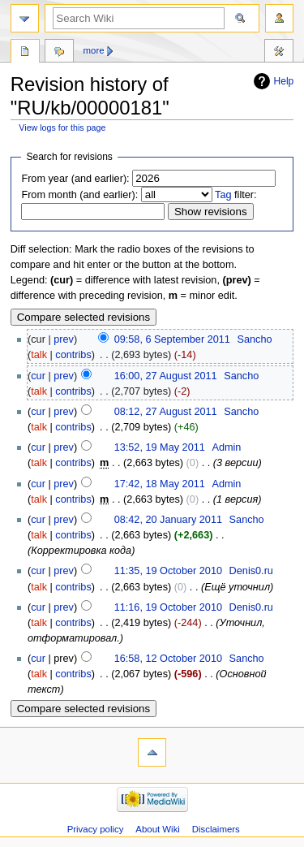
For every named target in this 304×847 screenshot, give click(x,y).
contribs (73, 355)
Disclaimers (216, 829)
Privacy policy (95, 829)
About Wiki (157, 829)
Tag (223, 195)
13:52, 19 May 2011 (159, 447)
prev (64, 339)
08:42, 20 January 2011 (168, 519)
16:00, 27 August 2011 (165, 376)
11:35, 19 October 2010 (168, 571)
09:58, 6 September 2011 (172, 339)
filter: (236, 195)
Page (25, 53)
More (94, 50)
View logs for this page (62, 127)
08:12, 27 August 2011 (165, 411)
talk (39, 355)
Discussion (59, 53)
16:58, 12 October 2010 (168, 658)
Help (284, 81)
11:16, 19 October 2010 (168, 607)
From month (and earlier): (79, 195)
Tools (279, 53)
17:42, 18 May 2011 (159, 484)
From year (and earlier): (75, 178)
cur (38, 376)
